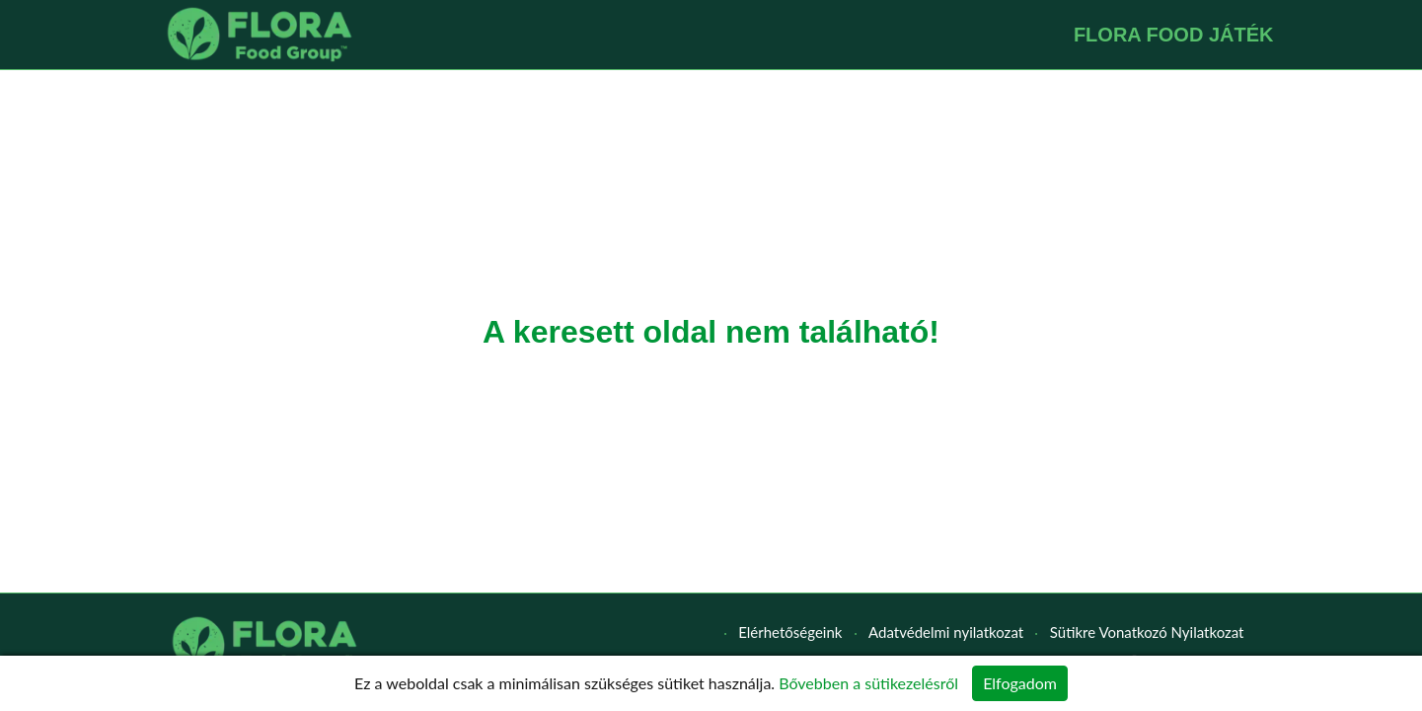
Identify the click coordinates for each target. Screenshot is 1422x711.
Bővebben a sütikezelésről (868, 682)
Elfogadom (1020, 682)
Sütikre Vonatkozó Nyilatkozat (1147, 632)
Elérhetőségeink (790, 632)
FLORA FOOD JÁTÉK (1174, 34)
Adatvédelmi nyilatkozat (945, 632)
